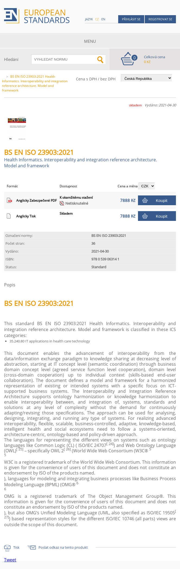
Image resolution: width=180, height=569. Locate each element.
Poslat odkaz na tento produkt (63, 547)
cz (97, 19)
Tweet (10, 560)
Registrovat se (160, 19)
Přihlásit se (131, 19)
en (103, 19)
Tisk (16, 547)
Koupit (162, 200)
